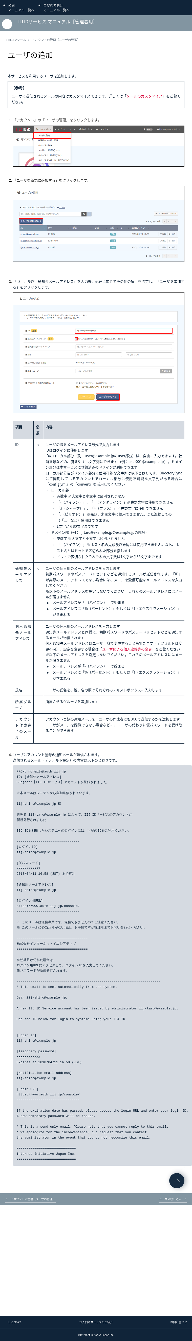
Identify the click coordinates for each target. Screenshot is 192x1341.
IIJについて (15, 1322)
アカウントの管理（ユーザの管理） (56, 40)
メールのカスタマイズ (144, 95)
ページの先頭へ (176, 1180)
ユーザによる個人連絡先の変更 (127, 648)
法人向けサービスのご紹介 (96, 1322)
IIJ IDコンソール (15, 40)
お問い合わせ (178, 1322)
